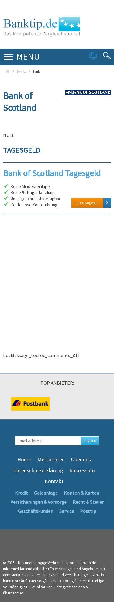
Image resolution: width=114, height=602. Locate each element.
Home (24, 459)
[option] (30, 404)
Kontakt (54, 481)
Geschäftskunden (35, 511)
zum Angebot (87, 202)
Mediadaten (51, 459)
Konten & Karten (81, 493)
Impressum (82, 470)
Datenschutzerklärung (38, 470)
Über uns (81, 459)
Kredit (21, 493)
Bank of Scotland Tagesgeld (52, 173)
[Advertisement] (57, 289)
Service (21, 71)
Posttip (88, 511)
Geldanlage (46, 493)
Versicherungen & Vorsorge (39, 502)
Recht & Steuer (88, 502)
